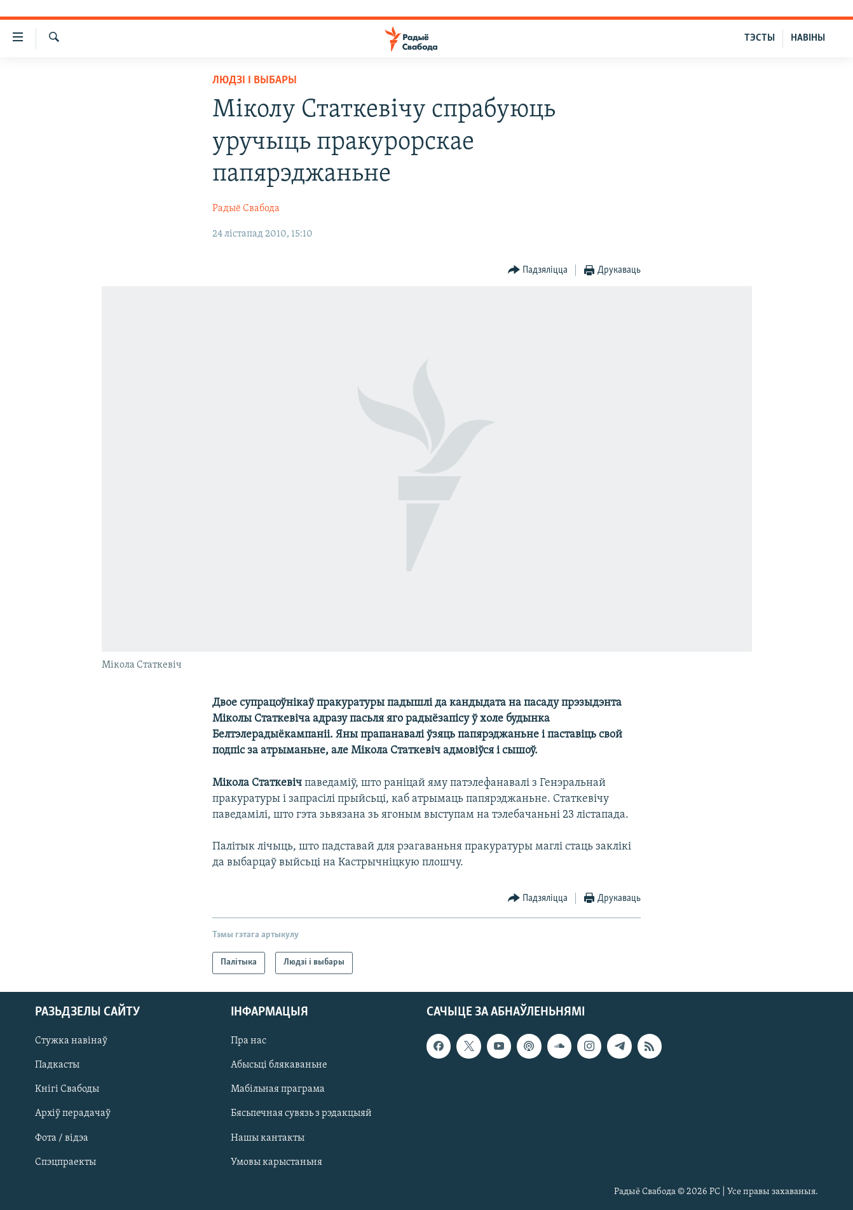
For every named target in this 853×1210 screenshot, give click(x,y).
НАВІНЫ (808, 38)
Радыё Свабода (246, 208)
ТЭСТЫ (759, 38)
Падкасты (57, 1065)
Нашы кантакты (267, 1137)
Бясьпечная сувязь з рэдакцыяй (301, 1113)
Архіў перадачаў (73, 1113)
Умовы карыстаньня (276, 1162)
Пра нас (248, 1041)
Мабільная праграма (278, 1089)
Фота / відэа (61, 1137)
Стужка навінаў (71, 1041)
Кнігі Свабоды (67, 1089)
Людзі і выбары (254, 80)
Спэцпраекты (65, 1162)
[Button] (538, 270)
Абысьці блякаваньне (279, 1065)
